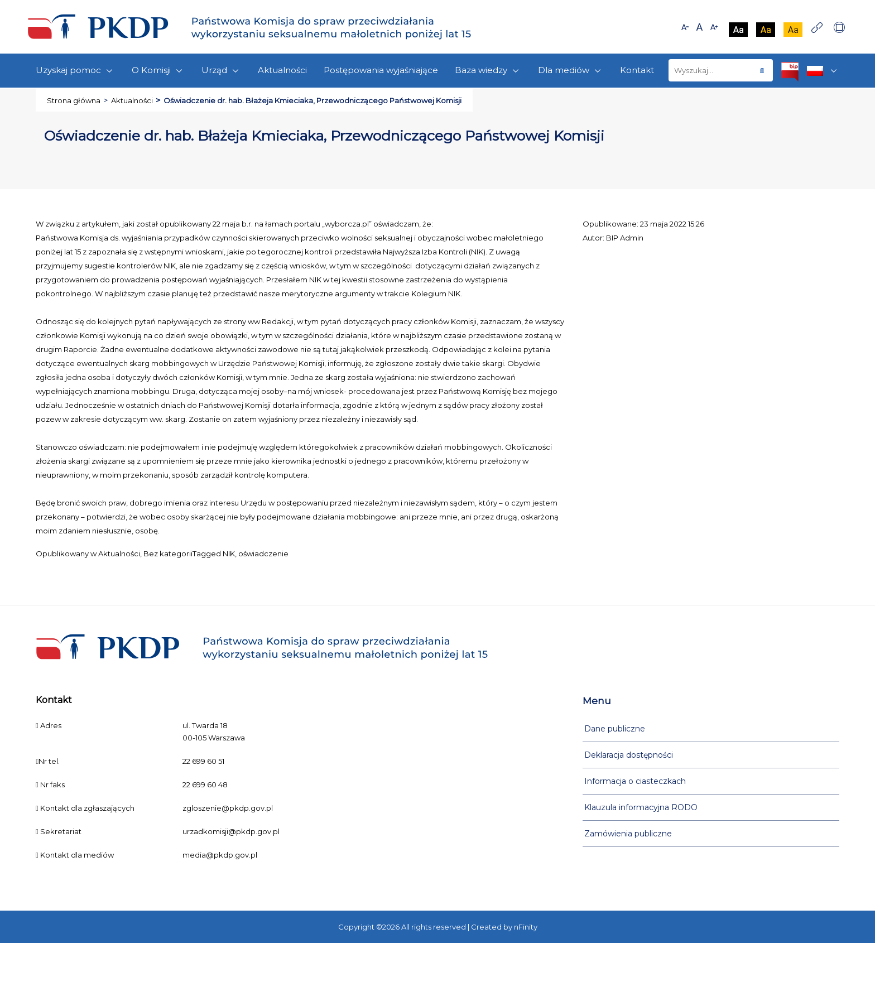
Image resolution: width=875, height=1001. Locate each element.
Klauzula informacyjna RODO (641, 807)
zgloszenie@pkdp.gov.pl (227, 807)
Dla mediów (570, 70)
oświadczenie (263, 553)
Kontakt (637, 70)
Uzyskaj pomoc (75, 70)
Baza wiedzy (488, 70)
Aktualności (282, 70)
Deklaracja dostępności (628, 755)
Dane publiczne (614, 729)
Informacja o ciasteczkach (635, 781)
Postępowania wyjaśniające (381, 70)
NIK (229, 553)
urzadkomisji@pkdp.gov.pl (231, 831)
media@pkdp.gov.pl (219, 854)
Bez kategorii (168, 553)
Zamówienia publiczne (628, 834)
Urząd (221, 70)
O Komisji (158, 70)
